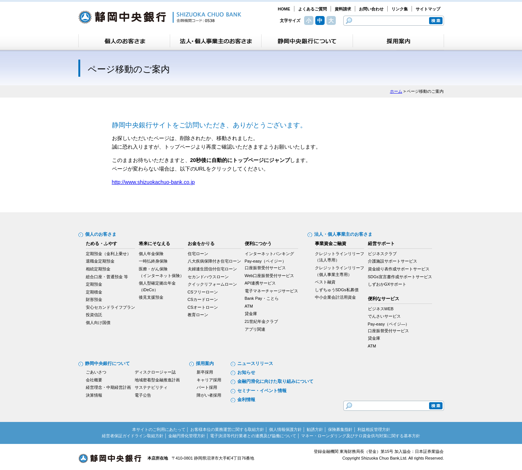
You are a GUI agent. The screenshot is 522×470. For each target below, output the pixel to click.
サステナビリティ (151, 387)
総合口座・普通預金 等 (107, 276)
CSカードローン (203, 299)
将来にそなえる (154, 243)
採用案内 (205, 363)
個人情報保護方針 (285, 429)
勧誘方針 (315, 429)
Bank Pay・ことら (262, 298)
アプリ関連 (255, 329)
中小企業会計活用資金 (335, 297)
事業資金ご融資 (330, 243)
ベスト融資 (325, 282)
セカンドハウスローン (208, 276)
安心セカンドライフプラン (110, 307)
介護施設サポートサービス (392, 261)
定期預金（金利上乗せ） (108, 253)
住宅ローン (198, 253)
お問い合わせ (371, 9)
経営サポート (381, 243)
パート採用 (207, 387)
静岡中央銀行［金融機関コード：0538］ (159, 17)
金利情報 (246, 399)
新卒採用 (205, 372)
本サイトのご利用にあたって (158, 429)
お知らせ (246, 372)
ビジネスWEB (381, 309)
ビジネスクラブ (382, 253)
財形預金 (94, 299)
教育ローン (198, 314)
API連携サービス (260, 283)
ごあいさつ (96, 372)
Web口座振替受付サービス (269, 275)
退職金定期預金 (100, 261)
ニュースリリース (255, 363)
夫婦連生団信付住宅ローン (212, 269)
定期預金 (94, 284)
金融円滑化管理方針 (186, 436)
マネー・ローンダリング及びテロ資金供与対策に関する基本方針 (360, 436)
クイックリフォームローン (212, 284)
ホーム (396, 91)
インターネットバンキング (269, 253)
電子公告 (143, 395)
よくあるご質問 (312, 9)
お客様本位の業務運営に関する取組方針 (227, 429)
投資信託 (94, 314)
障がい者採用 (209, 395)
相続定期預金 (98, 269)
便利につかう (258, 243)
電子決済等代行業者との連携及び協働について (253, 436)
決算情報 (94, 395)
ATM (249, 306)
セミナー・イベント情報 (262, 390)
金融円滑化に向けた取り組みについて (275, 381)
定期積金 (94, 292)
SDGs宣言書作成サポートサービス (400, 276)
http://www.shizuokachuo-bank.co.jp (153, 182)
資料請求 (343, 9)
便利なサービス (383, 298)
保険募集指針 (340, 429)
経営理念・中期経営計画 (108, 387)
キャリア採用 (209, 380)
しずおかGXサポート (387, 284)
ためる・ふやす (101, 243)
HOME (284, 9)
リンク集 (399, 9)
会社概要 (94, 380)
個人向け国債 (98, 322)
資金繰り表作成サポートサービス (398, 269)
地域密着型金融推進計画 (157, 380)
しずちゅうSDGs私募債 (337, 290)
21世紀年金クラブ (261, 321)
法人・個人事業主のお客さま (343, 234)
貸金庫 (251, 313)
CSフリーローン (203, 292)
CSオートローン (203, 307)
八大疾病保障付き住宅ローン (214, 261)
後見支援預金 (151, 297)
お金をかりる (201, 243)
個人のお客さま (100, 234)
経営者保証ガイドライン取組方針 (132, 436)
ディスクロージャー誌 (155, 372)
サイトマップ (428, 9)
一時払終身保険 (153, 261)
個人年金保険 (151, 253)
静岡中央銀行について (107, 363)
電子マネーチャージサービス (271, 291)
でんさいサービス (384, 316)
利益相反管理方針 (373, 429)
